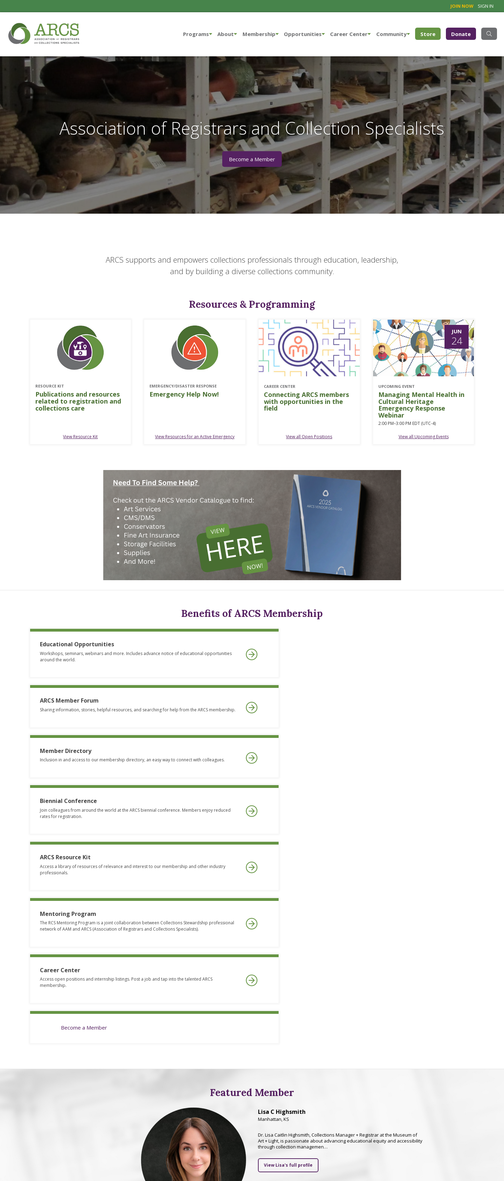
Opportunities (304, 33)
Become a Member (252, 159)
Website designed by (467, 1147)
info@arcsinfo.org (26, 1170)
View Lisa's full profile (288, 917)
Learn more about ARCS (204, 1115)
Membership (261, 33)
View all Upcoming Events (424, 437)
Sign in (485, 6)
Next (472, 1035)
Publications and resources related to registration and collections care (78, 401)
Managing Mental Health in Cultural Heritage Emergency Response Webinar (421, 405)
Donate (461, 33)
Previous (31, 1035)
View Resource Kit (80, 437)
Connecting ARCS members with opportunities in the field (306, 401)
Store (430, 33)
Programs (197, 33)
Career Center (350, 33)
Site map (93, 1170)
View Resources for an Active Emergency (194, 437)
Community (393, 33)
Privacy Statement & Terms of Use (143, 1170)
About (227, 33)
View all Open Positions (309, 437)
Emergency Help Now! (184, 394)
